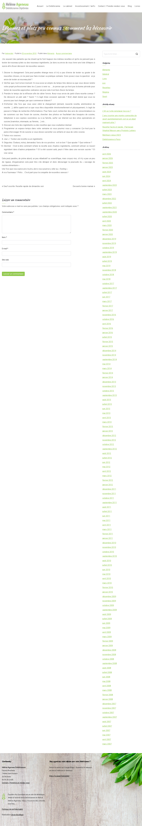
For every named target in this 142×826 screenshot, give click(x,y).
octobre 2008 (108, 659)
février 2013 (107, 426)
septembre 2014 (109, 359)
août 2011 (106, 507)
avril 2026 (106, 154)
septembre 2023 (109, 185)
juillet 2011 (107, 511)
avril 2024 (106, 181)
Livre (104, 78)
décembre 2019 (109, 239)
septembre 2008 (109, 663)
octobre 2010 (108, 552)
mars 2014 (107, 368)
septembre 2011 (109, 502)
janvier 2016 (107, 332)
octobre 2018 (108, 274)
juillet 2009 (107, 619)
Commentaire (8, 212)
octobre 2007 (108, 712)
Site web (5, 260)
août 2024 (106, 172)
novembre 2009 (109, 601)
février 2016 (107, 328)
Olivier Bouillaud (17, 815)
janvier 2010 (107, 592)
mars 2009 (107, 637)
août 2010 (106, 560)
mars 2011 (107, 529)
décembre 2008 (109, 650)
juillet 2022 (107, 203)
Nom (4, 237)
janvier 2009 (107, 645)
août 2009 (106, 614)
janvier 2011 (107, 538)
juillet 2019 (107, 261)
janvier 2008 (107, 699)
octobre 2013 (108, 391)
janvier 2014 (107, 377)
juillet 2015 (107, 337)
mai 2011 (106, 520)
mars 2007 (107, 744)
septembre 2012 (109, 449)
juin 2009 (106, 623)
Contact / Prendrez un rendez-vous (16, 783)
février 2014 (107, 373)
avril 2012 (106, 471)
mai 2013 (106, 413)
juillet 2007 (107, 726)
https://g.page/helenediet (59, 776)
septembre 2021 (109, 207)
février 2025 (107, 163)
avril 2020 (106, 221)
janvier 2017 (107, 310)
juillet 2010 (107, 565)
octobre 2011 (108, 498)
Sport (104, 96)
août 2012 (106, 453)
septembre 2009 (109, 610)
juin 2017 (106, 297)
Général (105, 74)
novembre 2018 (109, 270)
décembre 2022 (109, 199)
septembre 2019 (109, 252)
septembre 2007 (109, 717)
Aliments (50, 53)
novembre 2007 (109, 708)
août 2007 (106, 721)
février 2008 (107, 695)
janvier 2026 (107, 158)
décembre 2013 (109, 382)
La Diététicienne (53, 6)
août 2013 (106, 400)
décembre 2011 (109, 489)
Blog (130, 6)
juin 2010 (106, 569)
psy (104, 83)
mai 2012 (106, 467)
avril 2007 (106, 739)
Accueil (40, 6)
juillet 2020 (107, 216)
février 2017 (107, 306)
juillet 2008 (107, 672)
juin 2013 (106, 409)
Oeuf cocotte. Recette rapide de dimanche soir (24, 186)
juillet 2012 (107, 458)
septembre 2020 (109, 212)
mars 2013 (107, 422)
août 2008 (106, 668)
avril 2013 (106, 418)
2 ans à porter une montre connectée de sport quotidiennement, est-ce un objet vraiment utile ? (119, 119)
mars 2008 (107, 690)
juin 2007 (106, 730)
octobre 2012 (108, 444)
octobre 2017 (108, 283)
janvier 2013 (107, 431)
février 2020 (107, 230)
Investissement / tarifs (85, 6)
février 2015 (107, 341)
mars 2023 (107, 194)
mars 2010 (107, 583)
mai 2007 (106, 735)
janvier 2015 (107, 346)
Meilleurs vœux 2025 (111, 135)
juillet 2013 (107, 404)
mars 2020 (107, 225)
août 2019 (106, 257)
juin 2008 (106, 677)
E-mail (5, 249)
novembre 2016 (109, 315)
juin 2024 (106, 176)
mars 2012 (107, 476)
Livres (137, 6)
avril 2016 (106, 324)
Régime (105, 92)
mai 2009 (106, 628)
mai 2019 (106, 266)
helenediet (9, 53)
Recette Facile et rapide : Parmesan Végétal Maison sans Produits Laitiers (119, 129)
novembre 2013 (109, 386)
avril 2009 (106, 632)
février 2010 (107, 587)
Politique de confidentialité (12, 809)
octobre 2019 (108, 248)
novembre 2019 (109, 243)
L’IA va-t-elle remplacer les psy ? (116, 111)
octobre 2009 (108, 605)
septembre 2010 (109, 556)
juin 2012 (106, 462)
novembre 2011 (109, 493)
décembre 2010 (109, 543)
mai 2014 (106, 364)
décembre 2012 (109, 435)
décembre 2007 (109, 704)
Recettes (106, 87)
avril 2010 (106, 578)
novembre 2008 (109, 654)
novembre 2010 (109, 547)
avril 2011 (106, 525)
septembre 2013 (109, 395)
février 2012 (107, 480)
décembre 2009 (109, 596)
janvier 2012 (107, 485)
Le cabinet (67, 6)
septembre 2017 (109, 288)
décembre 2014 (109, 350)
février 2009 (107, 641)
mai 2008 (106, 681)
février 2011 (107, 534)
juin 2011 (106, 516)
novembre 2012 (109, 440)
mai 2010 (106, 574)
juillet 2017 (107, 292)
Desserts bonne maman (83, 186)
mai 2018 (106, 279)
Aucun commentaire (64, 53)
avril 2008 (106, 686)
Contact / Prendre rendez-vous (111, 6)
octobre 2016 (108, 319)
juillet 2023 (107, 190)
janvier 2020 (107, 234)
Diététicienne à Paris (111, 139)
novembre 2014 (109, 355)
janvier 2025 (107, 167)
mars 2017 (107, 301)
